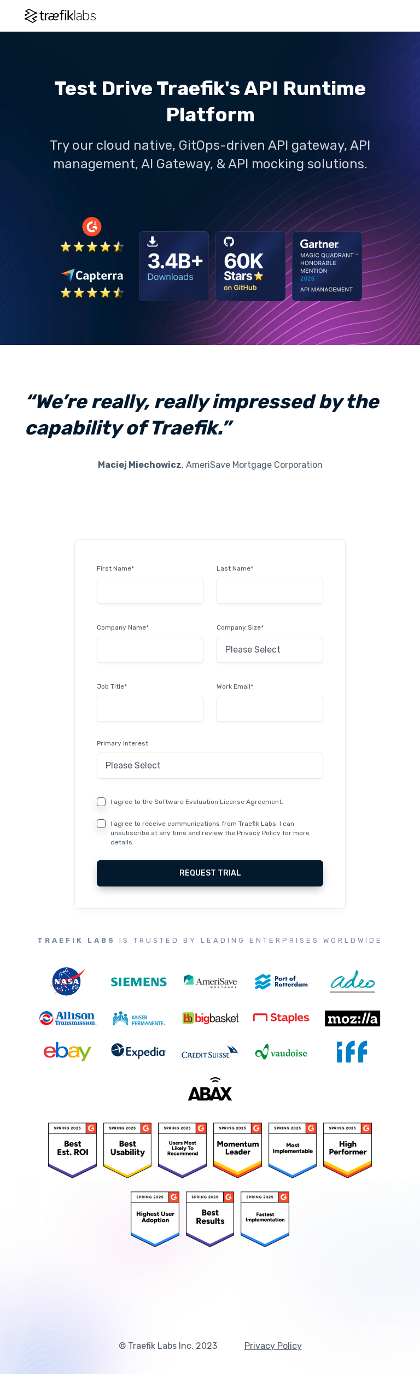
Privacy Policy (259, 833)
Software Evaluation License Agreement (218, 802)
